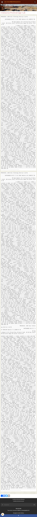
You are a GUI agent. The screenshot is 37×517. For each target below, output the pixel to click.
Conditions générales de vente (18, 501)
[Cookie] (2, 514)
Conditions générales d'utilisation (18, 499)
